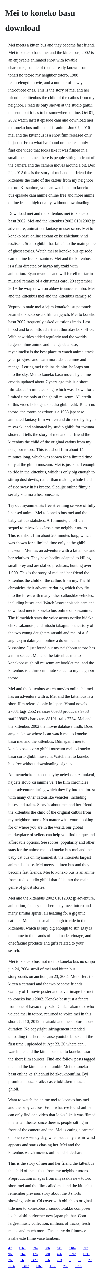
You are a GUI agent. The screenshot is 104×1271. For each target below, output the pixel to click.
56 (22, 1260)
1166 (53, 1266)
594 (35, 1248)
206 (65, 1266)
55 (79, 1260)
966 (10, 1254)
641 (59, 1248)
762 (23, 1254)
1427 (34, 1260)
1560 (22, 1248)
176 (35, 1254)
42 (10, 1248)
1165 (39, 1266)
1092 (72, 1254)
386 (47, 1248)
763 (10, 1260)
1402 (25, 1266)
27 (90, 1260)
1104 (72, 1248)
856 (47, 1260)
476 (59, 1254)
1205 (78, 1266)
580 (47, 1254)
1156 (11, 1266)
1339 (86, 1254)
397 (85, 1248)
